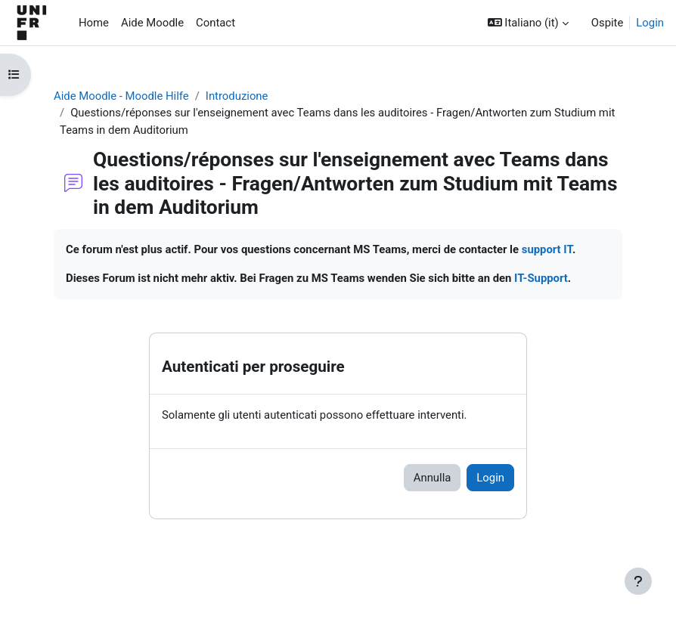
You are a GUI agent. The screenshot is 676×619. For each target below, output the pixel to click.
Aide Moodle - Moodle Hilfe (121, 96)
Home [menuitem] (94, 22)
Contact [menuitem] (215, 22)
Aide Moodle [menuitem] (152, 22)
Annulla (432, 477)
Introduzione (237, 96)
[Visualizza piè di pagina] (638, 581)
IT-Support (541, 278)
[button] (528, 23)
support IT (547, 249)
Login (650, 22)
